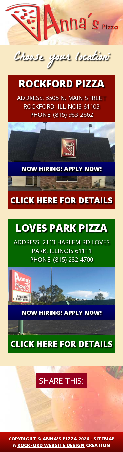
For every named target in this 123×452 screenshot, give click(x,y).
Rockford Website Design (51, 445)
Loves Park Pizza (61, 228)
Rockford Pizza (61, 83)
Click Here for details (61, 200)
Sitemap (104, 439)
